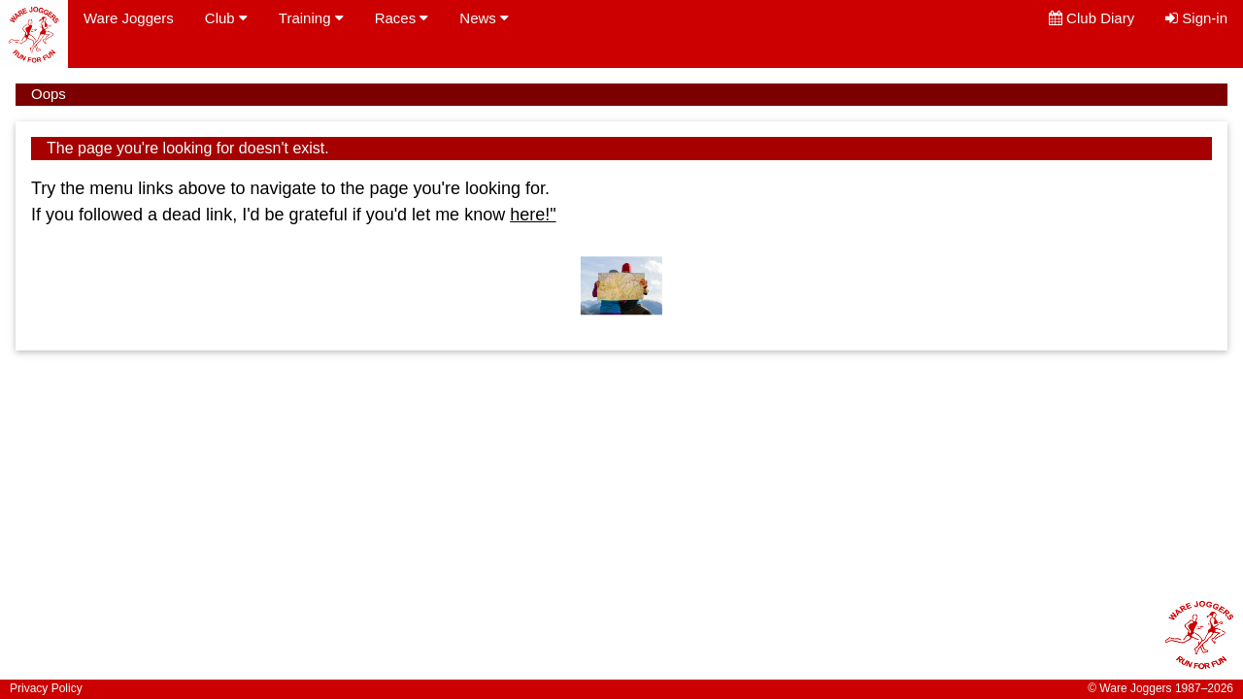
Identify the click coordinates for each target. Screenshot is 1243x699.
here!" (532, 214)
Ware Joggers (129, 18)
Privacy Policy (46, 688)
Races (402, 18)
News (484, 18)
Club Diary (1091, 18)
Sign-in (1196, 18)
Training (311, 18)
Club (226, 18)
